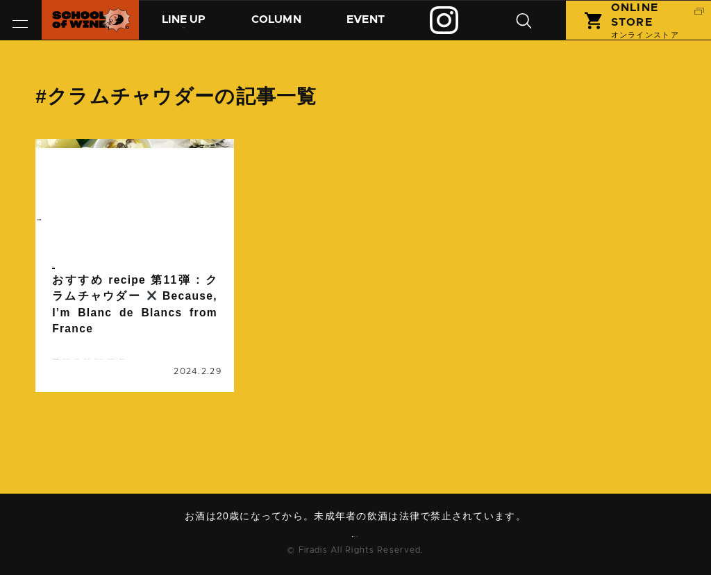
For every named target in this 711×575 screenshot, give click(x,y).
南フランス (181, 434)
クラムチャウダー (94, 384)
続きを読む (134, 304)
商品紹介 (187, 26)
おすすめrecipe (91, 367)
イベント (381, 26)
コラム (286, 26)
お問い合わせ (360, 536)
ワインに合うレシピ (99, 434)
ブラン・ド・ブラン (99, 417)
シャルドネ (172, 384)
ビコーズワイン (90, 400)
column (74, 232)
